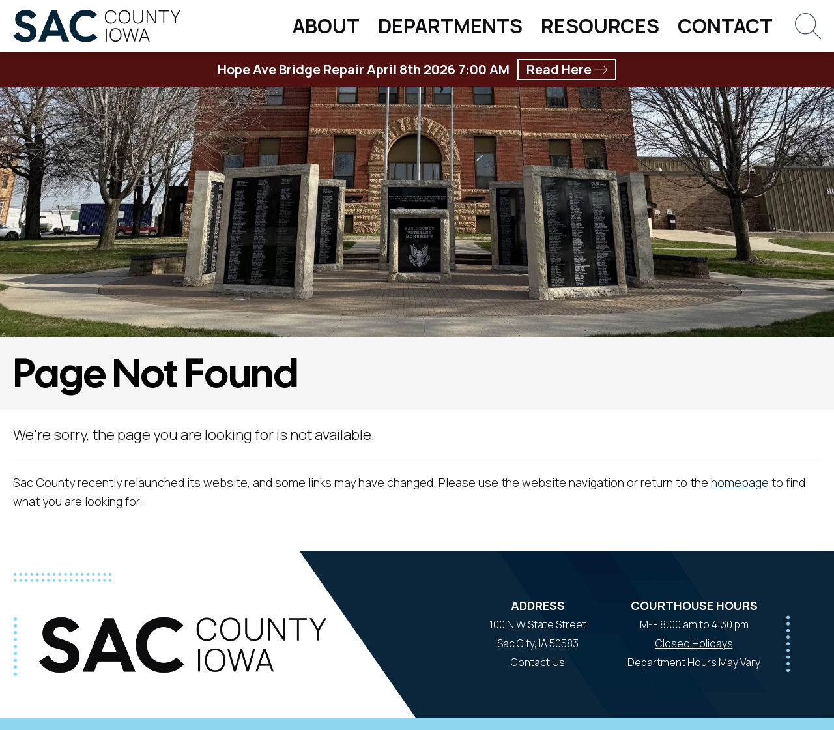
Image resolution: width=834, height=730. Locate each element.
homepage (740, 482)
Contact (725, 25)
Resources (600, 25)
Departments (450, 25)
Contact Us (538, 662)
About (326, 25)
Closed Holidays (694, 643)
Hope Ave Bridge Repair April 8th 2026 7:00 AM (417, 69)
